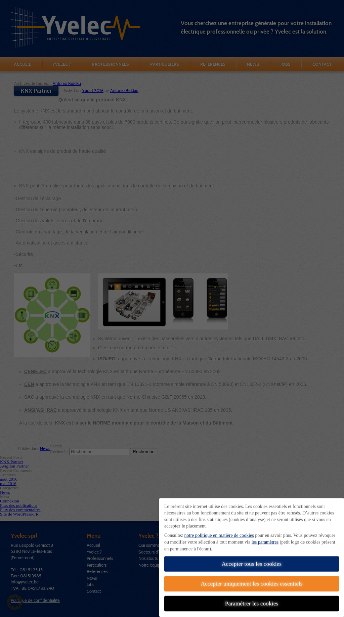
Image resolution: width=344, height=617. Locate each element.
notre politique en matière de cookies (219, 531)
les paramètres (265, 538)
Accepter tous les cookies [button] (252, 560)
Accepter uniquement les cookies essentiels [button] (251, 580)
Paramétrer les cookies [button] (251, 600)
